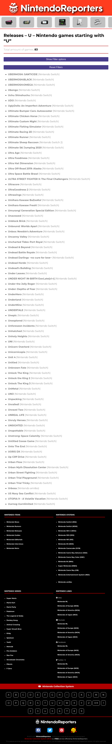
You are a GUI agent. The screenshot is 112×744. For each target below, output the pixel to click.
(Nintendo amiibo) (23, 488)
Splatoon (10, 638)
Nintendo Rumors (14, 526)
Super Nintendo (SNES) (67, 566)
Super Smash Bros (14, 629)
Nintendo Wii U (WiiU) (67, 531)
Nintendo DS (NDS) (66, 544)
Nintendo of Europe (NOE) (68, 606)
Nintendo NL (62, 602)
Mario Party (11, 607)
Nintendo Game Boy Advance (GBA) (72, 553)
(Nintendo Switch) (34, 74)
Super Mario (11, 598)
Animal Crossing (13, 625)
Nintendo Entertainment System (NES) (74, 575)
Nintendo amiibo (65, 582)
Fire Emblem (12, 651)
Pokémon (10, 611)
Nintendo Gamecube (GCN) (69, 548)
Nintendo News (13, 522)
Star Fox (10, 655)
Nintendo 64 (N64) (65, 562)
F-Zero (9, 669)
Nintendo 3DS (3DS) (66, 535)
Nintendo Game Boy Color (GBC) (71, 557)
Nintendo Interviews (15, 544)
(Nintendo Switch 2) (35, 142)
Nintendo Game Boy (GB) (68, 570)
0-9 (96, 703)
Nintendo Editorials (14, 540)
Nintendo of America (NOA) (68, 610)
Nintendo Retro (13, 548)
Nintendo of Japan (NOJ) (67, 615)
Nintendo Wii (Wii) (65, 540)
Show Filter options (56, 59)
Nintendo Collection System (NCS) (38, 739)
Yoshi (9, 642)
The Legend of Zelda (15, 616)
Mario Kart (11, 603)
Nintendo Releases (14, 531)
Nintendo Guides (13, 535)
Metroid (10, 647)
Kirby (9, 633)
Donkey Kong (12, 620)
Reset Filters (56, 67)
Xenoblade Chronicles (15, 660)
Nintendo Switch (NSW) (67, 526)
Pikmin (9, 664)
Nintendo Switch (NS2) (67, 522)
